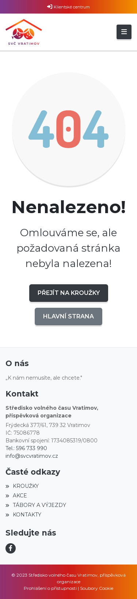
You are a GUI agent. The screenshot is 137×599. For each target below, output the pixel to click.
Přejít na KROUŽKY (69, 292)
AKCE (16, 495)
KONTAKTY (23, 514)
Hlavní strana (68, 316)
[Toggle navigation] (124, 32)
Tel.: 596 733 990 (26, 448)
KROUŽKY (22, 486)
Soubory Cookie (96, 588)
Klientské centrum (72, 7)
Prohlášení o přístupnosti (50, 588)
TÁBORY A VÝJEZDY (35, 505)
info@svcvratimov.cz (31, 456)
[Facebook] (10, 548)
